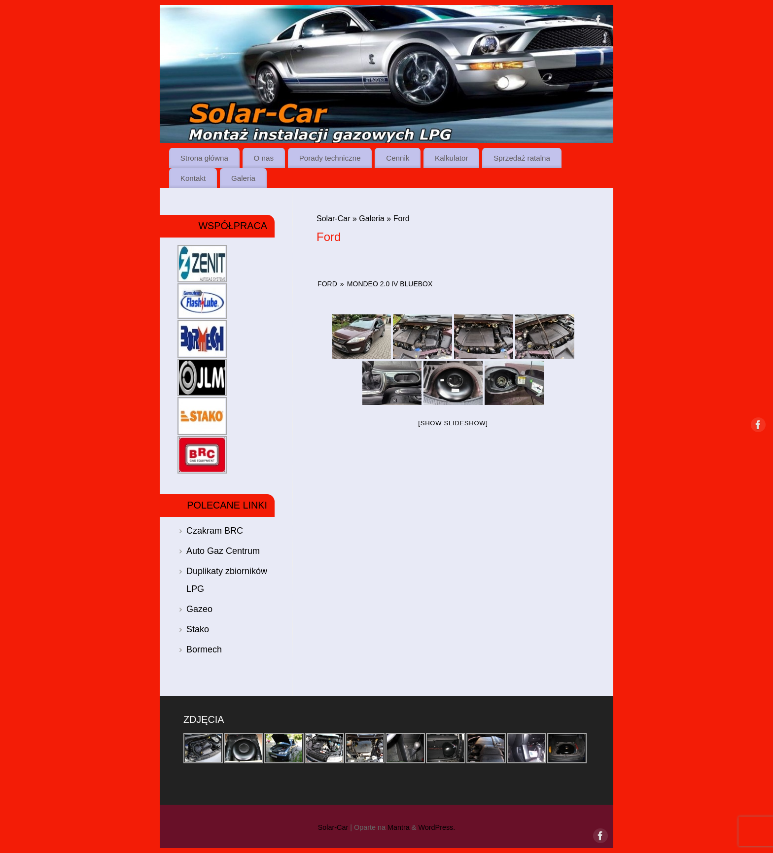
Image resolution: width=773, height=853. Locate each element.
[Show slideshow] (453, 423)
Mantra (398, 827)
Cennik (397, 158)
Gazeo (199, 609)
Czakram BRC (214, 531)
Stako (197, 629)
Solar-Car (333, 218)
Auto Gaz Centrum (223, 551)
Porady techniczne (330, 158)
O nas (264, 158)
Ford (327, 284)
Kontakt (193, 178)
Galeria (243, 178)
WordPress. (436, 827)
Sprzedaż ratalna (521, 158)
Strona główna (204, 158)
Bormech (204, 649)
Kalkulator (451, 158)
